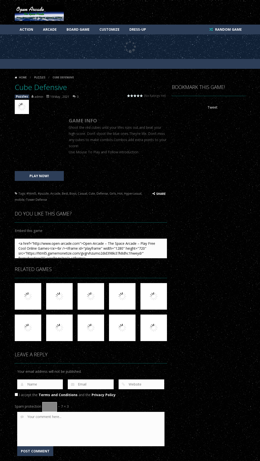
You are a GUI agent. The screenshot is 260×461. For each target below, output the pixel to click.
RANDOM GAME (228, 29)
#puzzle (43, 193)
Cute (92, 193)
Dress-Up (137, 29)
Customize (109, 29)
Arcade (50, 29)
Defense (102, 193)
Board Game (78, 29)
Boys (72, 193)
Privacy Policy (104, 394)
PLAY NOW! (39, 175)
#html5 (31, 193)
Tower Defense (36, 200)
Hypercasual (132, 193)
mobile (20, 200)
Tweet (212, 107)
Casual (82, 193)
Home (22, 77)
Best (65, 193)
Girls (112, 193)
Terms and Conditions (58, 394)
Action (26, 29)
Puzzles (39, 77)
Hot (120, 193)
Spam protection (28, 406)
